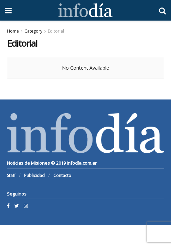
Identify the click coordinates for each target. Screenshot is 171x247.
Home (13, 31)
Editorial (56, 31)
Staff (11, 175)
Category (33, 31)
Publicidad (34, 175)
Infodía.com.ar (82, 163)
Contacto (62, 175)
